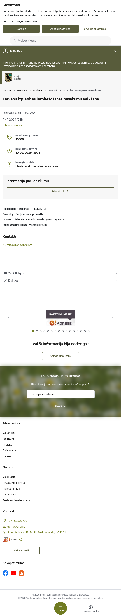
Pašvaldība (9, 450)
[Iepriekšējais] (9, 318)
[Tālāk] (112, 318)
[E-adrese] (10, 539)
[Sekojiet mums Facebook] (5, 573)
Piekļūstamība (11, 488)
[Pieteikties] (60, 406)
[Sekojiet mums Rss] (21, 573)
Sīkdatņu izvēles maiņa (17, 500)
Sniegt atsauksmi (60, 356)
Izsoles (7, 456)
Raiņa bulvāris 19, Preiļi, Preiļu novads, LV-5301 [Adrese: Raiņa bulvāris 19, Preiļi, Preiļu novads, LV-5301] (36, 532)
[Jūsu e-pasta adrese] (61, 394)
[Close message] (115, 50)
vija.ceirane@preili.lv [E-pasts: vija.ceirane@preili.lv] (19, 245)
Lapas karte (10, 494)
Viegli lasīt (9, 477)
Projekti (7, 444)
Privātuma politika (14, 482)
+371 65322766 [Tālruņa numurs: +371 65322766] (17, 521)
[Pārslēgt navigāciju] (60, 608)
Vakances (9, 432)
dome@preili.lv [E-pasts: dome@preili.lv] (16, 526)
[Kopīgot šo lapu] (60, 280)
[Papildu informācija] (20, 539)
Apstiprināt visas (60, 29)
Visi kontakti (21, 550)
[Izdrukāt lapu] (60, 273)
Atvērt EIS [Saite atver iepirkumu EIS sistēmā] (58, 191)
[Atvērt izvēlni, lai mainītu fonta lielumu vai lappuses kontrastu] (90, 609)
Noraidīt (21, 29)
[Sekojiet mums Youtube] (13, 573)
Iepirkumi (8, 438)
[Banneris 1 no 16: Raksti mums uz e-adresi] (60, 318)
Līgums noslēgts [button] (13, 125)
